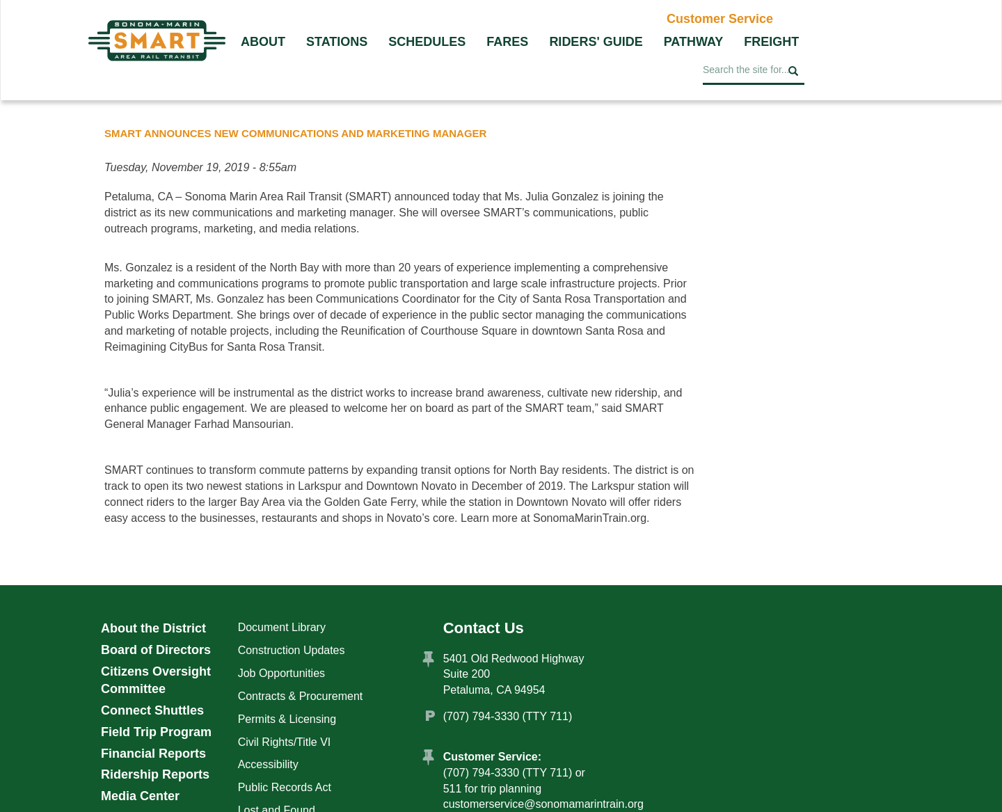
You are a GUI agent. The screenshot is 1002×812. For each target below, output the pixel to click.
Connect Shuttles (152, 710)
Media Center (140, 796)
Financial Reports (153, 754)
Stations (336, 42)
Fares (507, 42)
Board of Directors (156, 650)
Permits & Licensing (287, 719)
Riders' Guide (595, 42)
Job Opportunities (281, 673)
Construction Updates (291, 650)
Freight (771, 42)
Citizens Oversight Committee (156, 680)
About (263, 42)
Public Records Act (284, 787)
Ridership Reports (155, 774)
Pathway (694, 42)
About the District (153, 628)
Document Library (282, 627)
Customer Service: (492, 757)
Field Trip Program (156, 732)
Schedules (427, 42)
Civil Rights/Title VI (284, 742)
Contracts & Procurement (300, 696)
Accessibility (268, 764)
